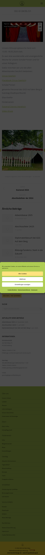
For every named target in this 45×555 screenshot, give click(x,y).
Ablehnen (22, 279)
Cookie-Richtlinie (12, 290)
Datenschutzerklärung (24, 290)
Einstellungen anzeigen (22, 284)
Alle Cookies (22, 273)
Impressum (34, 290)
